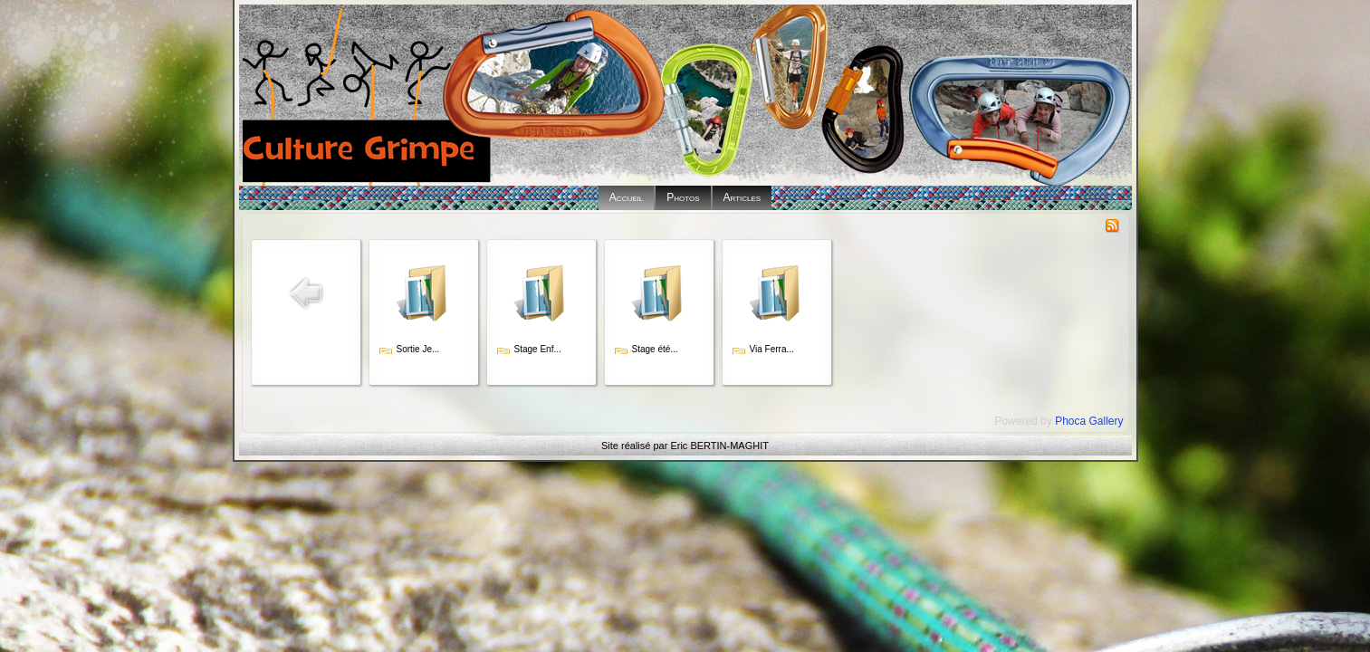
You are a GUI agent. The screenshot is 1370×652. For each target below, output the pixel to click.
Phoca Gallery (1089, 421)
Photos (682, 197)
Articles (742, 197)
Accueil (626, 197)
